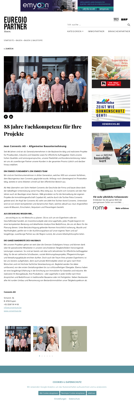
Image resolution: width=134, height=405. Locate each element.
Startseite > (10, 40)
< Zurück (9, 49)
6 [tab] (52, 356)
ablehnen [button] (91, 393)
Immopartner (96, 31)
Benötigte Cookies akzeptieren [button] (73, 393)
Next (90, 339)
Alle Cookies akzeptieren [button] (49, 393)
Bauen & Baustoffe (33, 40)
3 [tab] (44, 356)
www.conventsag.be (12, 311)
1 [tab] (39, 356)
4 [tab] (47, 356)
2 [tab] (42, 356)
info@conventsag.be (12, 307)
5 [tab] (49, 356)
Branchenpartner (119, 31)
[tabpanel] (18, 339)
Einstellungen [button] (60, 398)
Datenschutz (74, 398)
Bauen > (20, 40)
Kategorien (74, 31)
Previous (2, 339)
